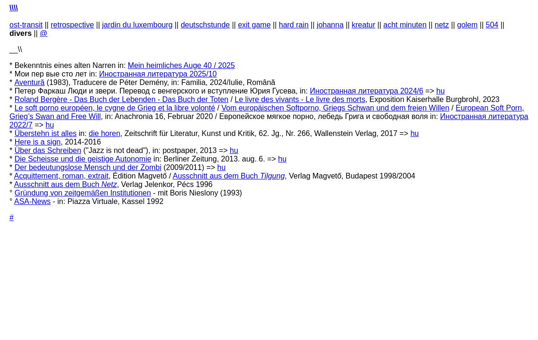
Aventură (30, 82)
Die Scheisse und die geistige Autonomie (83, 159)
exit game (254, 25)
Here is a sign (38, 142)
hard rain (294, 25)
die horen (104, 133)
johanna (330, 25)
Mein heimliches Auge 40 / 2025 (181, 65)
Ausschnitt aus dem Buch (229, 176)
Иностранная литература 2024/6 (366, 91)
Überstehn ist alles (46, 133)
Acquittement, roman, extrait (61, 176)
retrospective (72, 25)
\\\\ (13, 8)
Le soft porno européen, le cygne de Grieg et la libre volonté (115, 108)
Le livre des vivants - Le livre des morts (300, 99)
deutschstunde (205, 25)
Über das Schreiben (48, 150)
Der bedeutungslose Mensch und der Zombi (88, 167)
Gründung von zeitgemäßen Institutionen (83, 193)
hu (440, 91)
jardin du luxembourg (137, 25)
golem (467, 25)
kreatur (363, 25)
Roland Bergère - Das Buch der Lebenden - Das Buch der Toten (121, 99)
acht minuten (405, 25)
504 (492, 25)
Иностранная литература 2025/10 (158, 74)
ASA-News (32, 201)
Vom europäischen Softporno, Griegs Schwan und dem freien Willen (335, 108)
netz (442, 25)
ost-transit (25, 25)
